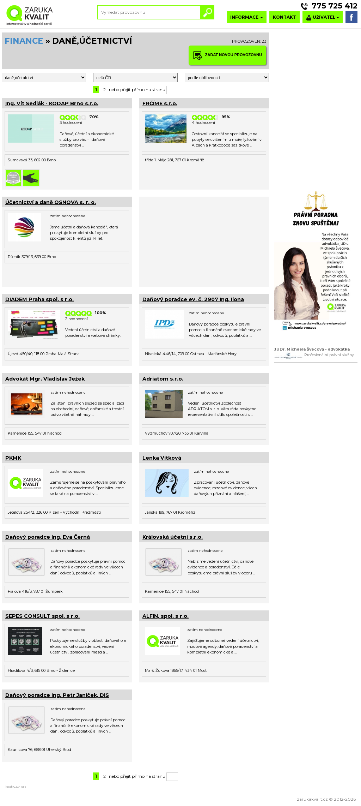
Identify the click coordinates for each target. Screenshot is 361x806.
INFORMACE (246, 17)
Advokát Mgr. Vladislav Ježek (45, 379)
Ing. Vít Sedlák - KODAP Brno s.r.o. (51, 103)
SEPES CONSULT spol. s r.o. (42, 616)
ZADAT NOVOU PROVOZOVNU (227, 55)
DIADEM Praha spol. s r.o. (39, 299)
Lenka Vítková (161, 458)
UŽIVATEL (322, 17)
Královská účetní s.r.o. (172, 537)
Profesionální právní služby (329, 355)
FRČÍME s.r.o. (159, 103)
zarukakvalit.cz (312, 799)
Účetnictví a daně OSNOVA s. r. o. (50, 202)
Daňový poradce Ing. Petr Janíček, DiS (57, 695)
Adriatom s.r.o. (162, 379)
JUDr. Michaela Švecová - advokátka (312, 349)
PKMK (13, 458)
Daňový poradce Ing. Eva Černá (47, 537)
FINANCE (24, 41)
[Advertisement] (204, 241)
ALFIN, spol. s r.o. (165, 616)
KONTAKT (284, 17)
